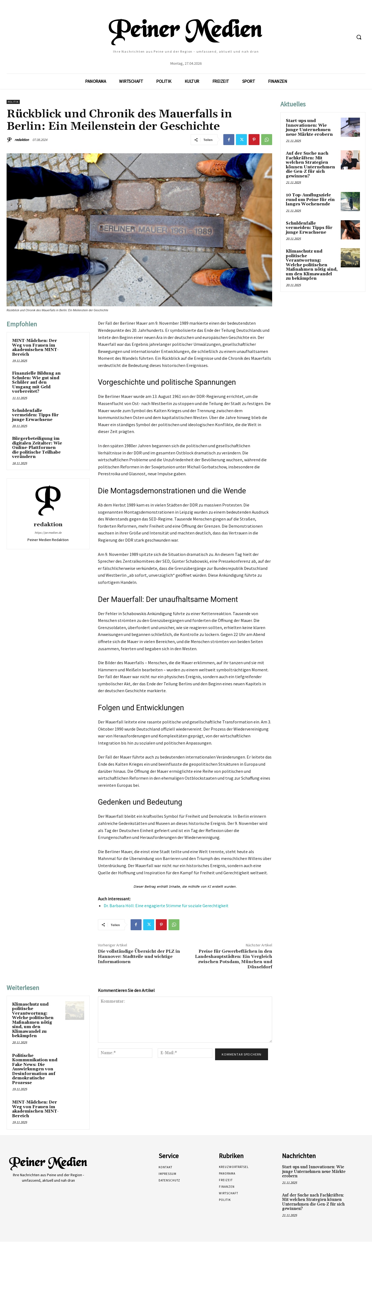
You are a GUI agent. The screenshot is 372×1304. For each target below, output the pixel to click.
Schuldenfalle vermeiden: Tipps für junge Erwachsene (35, 415)
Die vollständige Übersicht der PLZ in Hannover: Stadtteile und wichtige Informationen (139, 956)
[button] (358, 37)
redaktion (22, 139)
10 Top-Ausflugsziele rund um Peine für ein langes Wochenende (310, 200)
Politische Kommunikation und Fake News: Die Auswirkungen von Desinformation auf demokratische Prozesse (34, 1069)
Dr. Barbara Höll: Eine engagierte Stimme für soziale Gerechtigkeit (166, 905)
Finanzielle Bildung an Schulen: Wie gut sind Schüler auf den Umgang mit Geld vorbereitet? (36, 382)
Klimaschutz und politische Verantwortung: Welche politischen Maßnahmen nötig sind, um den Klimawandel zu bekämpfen (32, 1020)
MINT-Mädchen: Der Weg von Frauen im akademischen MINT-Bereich (35, 347)
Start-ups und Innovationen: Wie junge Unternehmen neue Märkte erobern (309, 127)
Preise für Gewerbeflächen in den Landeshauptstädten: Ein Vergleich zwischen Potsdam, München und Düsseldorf (233, 959)
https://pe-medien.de (48, 532)
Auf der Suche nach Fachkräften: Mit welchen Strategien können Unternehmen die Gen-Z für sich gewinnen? (310, 165)
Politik (13, 102)
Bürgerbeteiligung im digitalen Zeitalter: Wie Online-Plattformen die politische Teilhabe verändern (37, 447)
